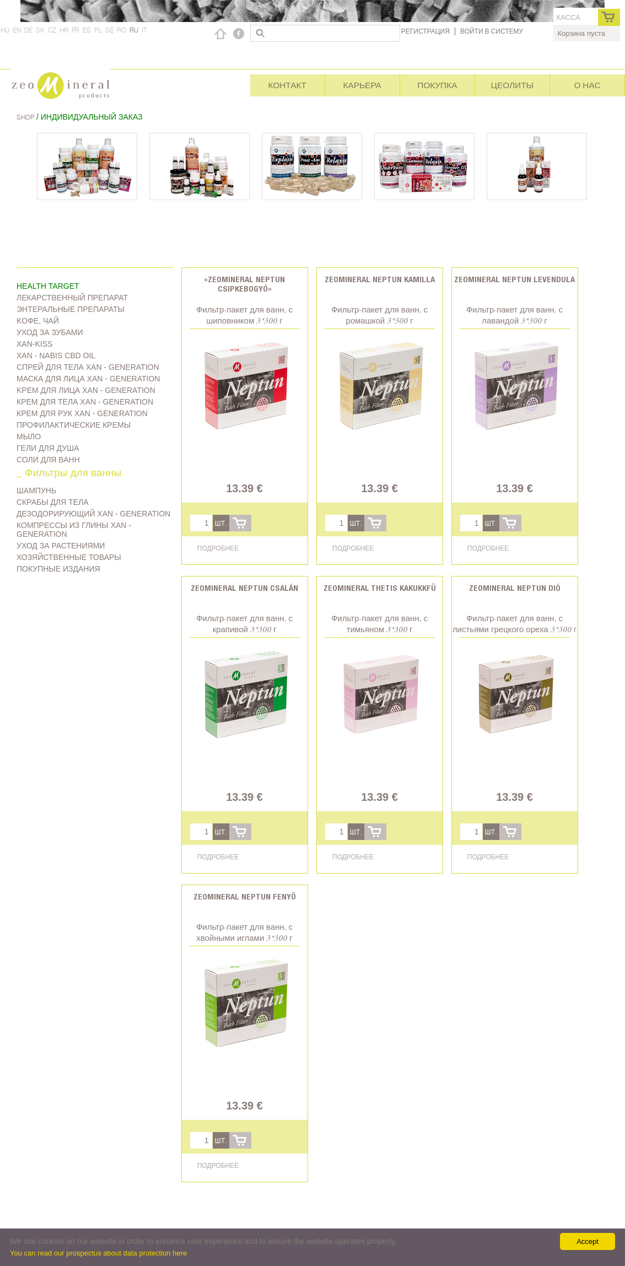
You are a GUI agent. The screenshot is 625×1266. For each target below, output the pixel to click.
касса (568, 17)
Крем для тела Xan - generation (85, 401)
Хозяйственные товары (69, 557)
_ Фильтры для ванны (69, 473)
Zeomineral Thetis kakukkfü (380, 587)
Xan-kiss (34, 344)
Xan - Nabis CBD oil (56, 355)
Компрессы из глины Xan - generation (74, 529)
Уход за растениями (61, 545)
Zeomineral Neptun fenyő (244, 896)
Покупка (437, 85)
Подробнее (218, 548)
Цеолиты (512, 85)
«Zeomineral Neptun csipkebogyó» (244, 283)
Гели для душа (48, 448)
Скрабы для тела (53, 502)
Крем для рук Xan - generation (82, 413)
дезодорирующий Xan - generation (93, 513)
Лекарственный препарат (72, 297)
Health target (48, 286)
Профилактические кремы (74, 425)
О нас (587, 85)
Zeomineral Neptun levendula (514, 279)
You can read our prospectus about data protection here (98, 1253)
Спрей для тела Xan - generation (88, 367)
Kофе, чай (38, 320)
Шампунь (36, 490)
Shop (26, 117)
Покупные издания (58, 568)
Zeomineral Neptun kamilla (380, 279)
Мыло (29, 436)
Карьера (362, 85)
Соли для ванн (48, 459)
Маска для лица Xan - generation (88, 378)
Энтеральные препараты (71, 309)
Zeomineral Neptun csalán (244, 587)
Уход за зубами (50, 332)
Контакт (287, 85)
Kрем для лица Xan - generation (86, 390)
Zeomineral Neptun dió (515, 587)
